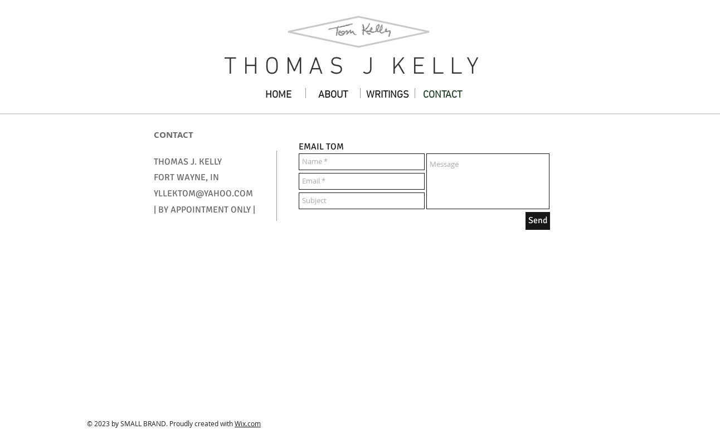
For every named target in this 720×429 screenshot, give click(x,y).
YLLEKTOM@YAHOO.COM (203, 193)
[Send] (538, 221)
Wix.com (248, 423)
